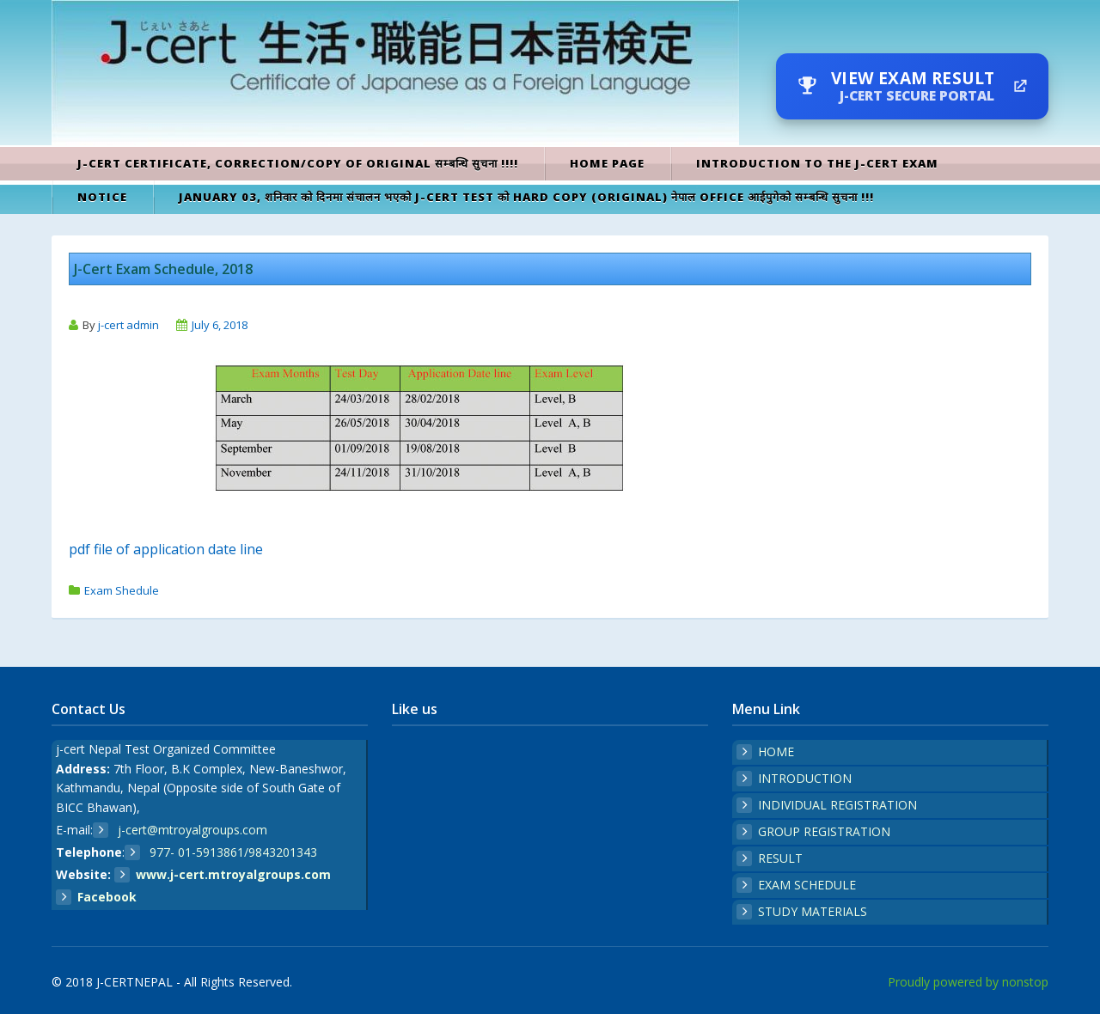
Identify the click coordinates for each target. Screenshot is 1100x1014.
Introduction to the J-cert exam (817, 163)
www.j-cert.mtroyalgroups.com (233, 874)
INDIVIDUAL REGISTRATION (837, 805)
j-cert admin (128, 325)
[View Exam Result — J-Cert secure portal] (912, 86)
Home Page (607, 163)
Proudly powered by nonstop (968, 982)
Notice (102, 197)
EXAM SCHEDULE (807, 885)
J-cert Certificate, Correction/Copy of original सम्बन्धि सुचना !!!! (297, 163)
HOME (776, 751)
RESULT (780, 858)
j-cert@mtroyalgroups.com (190, 830)
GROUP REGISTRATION (824, 831)
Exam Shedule (121, 590)
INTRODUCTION (805, 778)
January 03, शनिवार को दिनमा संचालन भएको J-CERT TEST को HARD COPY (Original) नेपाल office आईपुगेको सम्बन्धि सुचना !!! (526, 197)
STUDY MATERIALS (812, 911)
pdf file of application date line (166, 549)
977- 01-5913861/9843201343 (231, 852)
